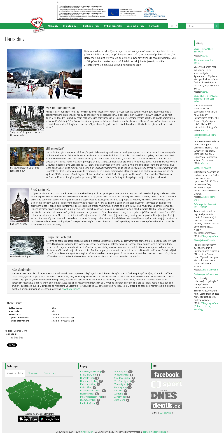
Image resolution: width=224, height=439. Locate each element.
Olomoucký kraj (88, 399)
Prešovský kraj (121, 374)
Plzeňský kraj (121, 371)
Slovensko (33, 373)
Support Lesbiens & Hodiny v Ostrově (205, 136)
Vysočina (118, 390)
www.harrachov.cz (72, 288)
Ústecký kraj (120, 387)
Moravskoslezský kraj (91, 396)
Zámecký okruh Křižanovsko (204, 240)
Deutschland (50, 373)
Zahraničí (119, 393)
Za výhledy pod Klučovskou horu (206, 274)
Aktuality (53, 25)
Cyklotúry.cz (166, 412)
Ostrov (204, 55)
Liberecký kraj (87, 393)
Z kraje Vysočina (209, 236)
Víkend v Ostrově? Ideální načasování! (203, 50)
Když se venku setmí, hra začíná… (203, 61)
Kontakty (154, 25)
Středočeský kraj (122, 377)
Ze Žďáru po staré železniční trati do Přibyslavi (205, 205)
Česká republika (15, 373)
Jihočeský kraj (87, 377)
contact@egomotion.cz (155, 431)
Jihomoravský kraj (89, 381)
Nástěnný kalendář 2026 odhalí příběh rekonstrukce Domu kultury (206, 98)
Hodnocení (10, 333)
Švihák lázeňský (113, 25)
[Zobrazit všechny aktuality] (203, 308)
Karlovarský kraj (88, 384)
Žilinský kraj (120, 396)
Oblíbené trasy (91, 25)
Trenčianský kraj (122, 381)
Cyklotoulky (70, 25)
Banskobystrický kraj (90, 371)
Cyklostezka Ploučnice (202, 167)
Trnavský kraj (121, 384)
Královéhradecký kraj (90, 390)
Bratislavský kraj (88, 374)
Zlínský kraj (120, 399)
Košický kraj (86, 387)
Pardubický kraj (87, 403)
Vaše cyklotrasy (135, 25)
